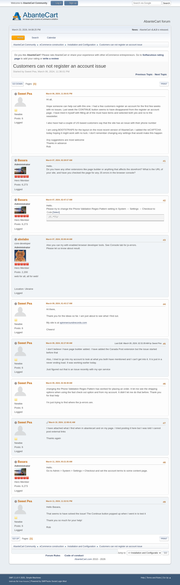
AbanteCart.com (83, 559)
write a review (51, 58)
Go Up (15, 539)
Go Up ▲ (167, 578)
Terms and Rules (154, 578)
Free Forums (24, 581)
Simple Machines (33, 578)
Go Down (17, 84)
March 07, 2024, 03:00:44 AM (59, 239)
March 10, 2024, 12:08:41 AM (62, 422)
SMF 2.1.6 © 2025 (17, 578)
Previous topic (144, 74)
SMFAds (12, 581)
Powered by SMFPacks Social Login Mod (48, 581)
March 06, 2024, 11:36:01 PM (59, 94)
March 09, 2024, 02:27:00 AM (59, 343)
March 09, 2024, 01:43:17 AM (59, 303)
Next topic (161, 74)
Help (143, 578)
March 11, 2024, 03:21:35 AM (59, 462)
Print (164, 84)
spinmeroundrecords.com (73, 322)
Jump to (121, 552)
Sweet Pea (25, 93)
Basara (22, 160)
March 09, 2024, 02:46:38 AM (59, 383)
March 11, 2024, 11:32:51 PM (59, 501)
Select (56, 212)
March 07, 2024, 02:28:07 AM (59, 160)
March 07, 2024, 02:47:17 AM (59, 200)
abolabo (23, 239)
